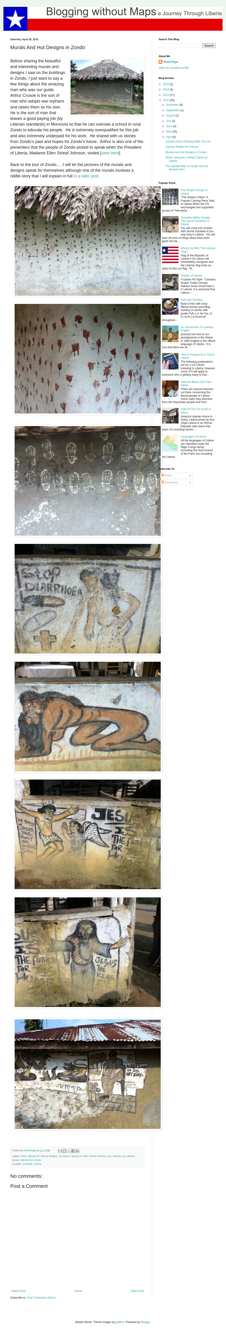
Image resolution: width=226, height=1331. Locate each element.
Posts (166, 475)
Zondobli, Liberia (32, 1163)
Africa (24, 1156)
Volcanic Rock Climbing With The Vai (188, 141)
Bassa (66, 1156)
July (169, 121)
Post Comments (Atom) (41, 1297)
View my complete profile (174, 67)
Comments (169, 482)
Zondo (37, 1160)
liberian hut (27, 1160)
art (60, 1156)
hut (109, 1156)
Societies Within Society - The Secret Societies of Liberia (196, 221)
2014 (166, 89)
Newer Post (18, 1291)
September (173, 110)
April (169, 137)
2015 (166, 84)
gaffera (120, 1322)
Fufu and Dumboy (191, 299)
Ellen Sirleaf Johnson (94, 1156)
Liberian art (119, 1156)
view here (110, 153)
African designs (49, 1156)
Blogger (145, 1322)
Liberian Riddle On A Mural (182, 146)
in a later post (86, 176)
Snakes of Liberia (191, 275)
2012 (166, 100)
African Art (33, 1156)
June (169, 126)
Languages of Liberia (193, 436)
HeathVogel (170, 61)
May (169, 131)
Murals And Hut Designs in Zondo (186, 152)
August (171, 115)
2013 (166, 95)
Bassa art (76, 1156)
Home (78, 1291)
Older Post (137, 1291)
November (173, 104)
